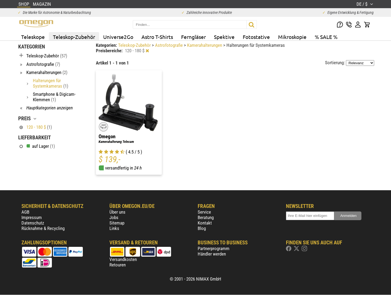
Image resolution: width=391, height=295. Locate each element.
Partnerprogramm (213, 248)
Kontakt (205, 223)
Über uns (117, 212)
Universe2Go (118, 36)
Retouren (117, 265)
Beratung (206, 217)
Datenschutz (32, 223)
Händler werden (212, 254)
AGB (25, 212)
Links (114, 228)
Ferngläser (193, 36)
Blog (202, 228)
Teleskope (33, 36)
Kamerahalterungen (205, 45)
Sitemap (116, 223)
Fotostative (256, 36)
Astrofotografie (169, 45)
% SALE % (326, 36)
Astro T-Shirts (157, 36)
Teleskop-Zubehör (74, 36)
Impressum (31, 217)
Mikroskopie (292, 36)
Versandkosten (123, 259)
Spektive (224, 36)
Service (204, 212)
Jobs (113, 217)
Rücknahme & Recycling (43, 228)
